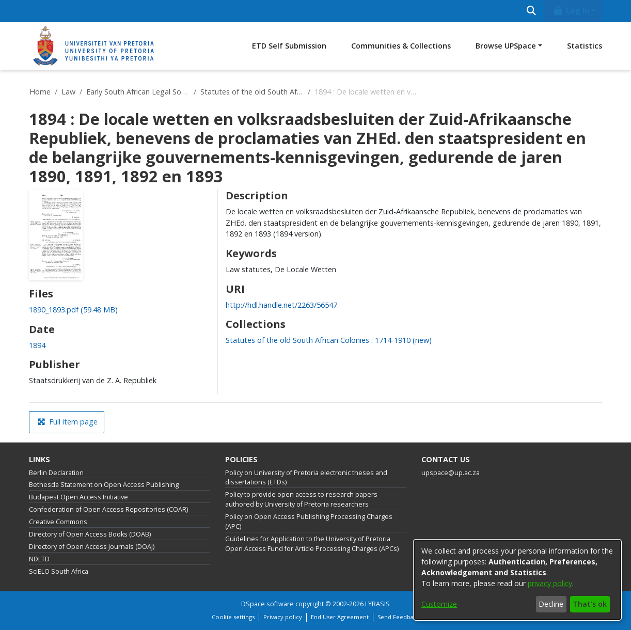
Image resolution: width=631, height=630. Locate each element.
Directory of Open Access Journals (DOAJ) (91, 546)
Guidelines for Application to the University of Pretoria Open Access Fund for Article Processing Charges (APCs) (312, 543)
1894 (37, 345)
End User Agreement (340, 617)
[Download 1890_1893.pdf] (73, 309)
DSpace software (267, 604)
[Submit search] (531, 11)
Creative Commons (58, 521)
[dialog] (517, 580)
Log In (571, 10)
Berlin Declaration (56, 472)
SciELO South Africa (58, 571)
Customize (439, 604)
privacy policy (550, 583)
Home (40, 92)
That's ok (590, 604)
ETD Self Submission (289, 46)
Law (68, 92)
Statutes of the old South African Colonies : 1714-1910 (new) (252, 92)
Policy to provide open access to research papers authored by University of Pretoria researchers (301, 499)
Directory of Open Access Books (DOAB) (90, 534)
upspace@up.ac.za (450, 472)
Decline (551, 604)
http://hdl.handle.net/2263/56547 (281, 305)
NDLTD (39, 559)
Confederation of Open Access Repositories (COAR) (108, 509)
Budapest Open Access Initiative (78, 497)
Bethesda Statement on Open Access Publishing (104, 484)
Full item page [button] (68, 422)
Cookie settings (233, 617)
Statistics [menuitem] (584, 46)
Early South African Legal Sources (138, 92)
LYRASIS (377, 604)
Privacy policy (282, 617)
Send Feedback (398, 617)
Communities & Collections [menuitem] (401, 46)
